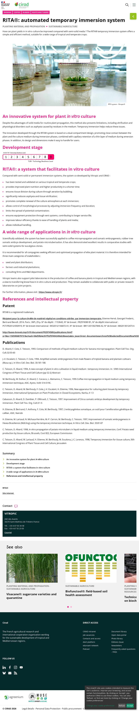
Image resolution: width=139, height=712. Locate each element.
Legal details (28, 708)
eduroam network (90, 645)
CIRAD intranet (89, 631)
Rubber (26, 12)
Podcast (86, 649)
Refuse (122, 705)
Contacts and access (91, 638)
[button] (127, 5)
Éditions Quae (117, 642)
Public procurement (72, 708)
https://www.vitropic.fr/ (50, 292)
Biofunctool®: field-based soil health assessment (86, 593)
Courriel (8, 532)
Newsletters (116, 645)
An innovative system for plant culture (27, 459)
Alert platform (89, 642)
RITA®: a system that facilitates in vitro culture (28, 467)
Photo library (117, 638)
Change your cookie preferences (100, 705)
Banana (7, 12)
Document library (119, 631)
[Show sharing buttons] (133, 16)
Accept (130, 705)
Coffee (17, 12)
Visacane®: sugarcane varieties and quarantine (31, 596)
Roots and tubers (40, 12)
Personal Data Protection (48, 708)
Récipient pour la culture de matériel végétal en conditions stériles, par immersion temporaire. (52, 318)
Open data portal (118, 635)
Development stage (15, 463)
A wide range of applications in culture (27, 471)
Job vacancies (89, 635)
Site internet (8, 493)
